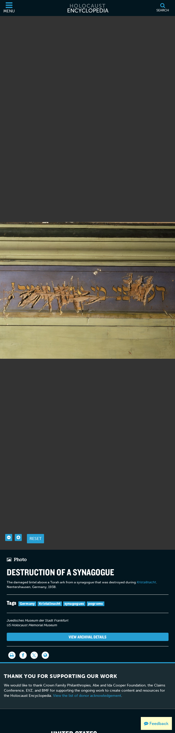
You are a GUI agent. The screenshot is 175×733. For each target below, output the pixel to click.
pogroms (95, 597)
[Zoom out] (8, 530)
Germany (27, 597)
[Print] (12, 648)
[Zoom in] (18, 530)
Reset (35, 531)
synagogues (74, 597)
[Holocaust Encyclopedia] (87, 8)
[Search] (162, 8)
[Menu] (9, 8)
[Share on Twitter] (34, 648)
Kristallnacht (50, 597)
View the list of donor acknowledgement (87, 689)
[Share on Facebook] (23, 648)
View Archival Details (87, 630)
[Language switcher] (45, 648)
